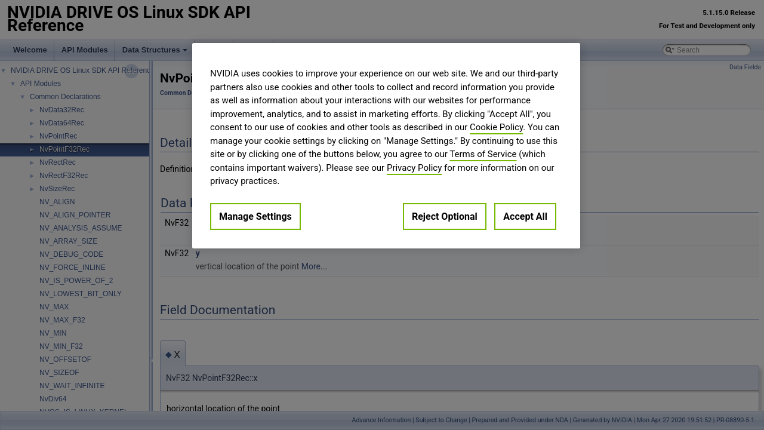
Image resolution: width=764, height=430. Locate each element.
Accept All (525, 216)
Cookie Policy (496, 127)
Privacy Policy (414, 167)
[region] (386, 145)
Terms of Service (482, 154)
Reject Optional (445, 216)
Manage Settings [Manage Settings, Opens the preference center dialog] (255, 216)
